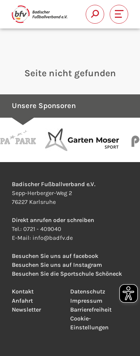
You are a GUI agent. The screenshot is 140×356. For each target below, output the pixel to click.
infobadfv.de (53, 237)
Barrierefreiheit (91, 309)
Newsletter (26, 309)
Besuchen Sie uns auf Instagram (57, 264)
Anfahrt (22, 300)
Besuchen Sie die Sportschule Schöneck (67, 273)
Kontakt (23, 291)
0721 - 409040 (42, 228)
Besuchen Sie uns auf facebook (55, 255)
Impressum (86, 300)
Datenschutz (87, 291)
